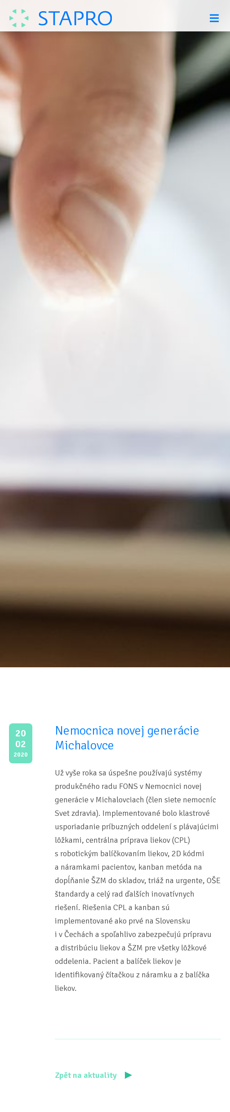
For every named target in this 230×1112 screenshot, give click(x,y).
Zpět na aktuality (93, 1075)
